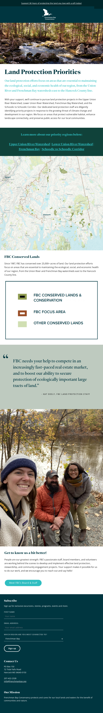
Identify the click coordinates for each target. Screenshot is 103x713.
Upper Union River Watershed (29, 144)
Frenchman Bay (29, 149)
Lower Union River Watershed (72, 144)
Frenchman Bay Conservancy (49, 11)
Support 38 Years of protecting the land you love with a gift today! (51, 3)
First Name (9, 612)
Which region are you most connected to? (25, 634)
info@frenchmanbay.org (15, 681)
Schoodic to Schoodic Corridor (63, 149)
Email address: (11, 623)
